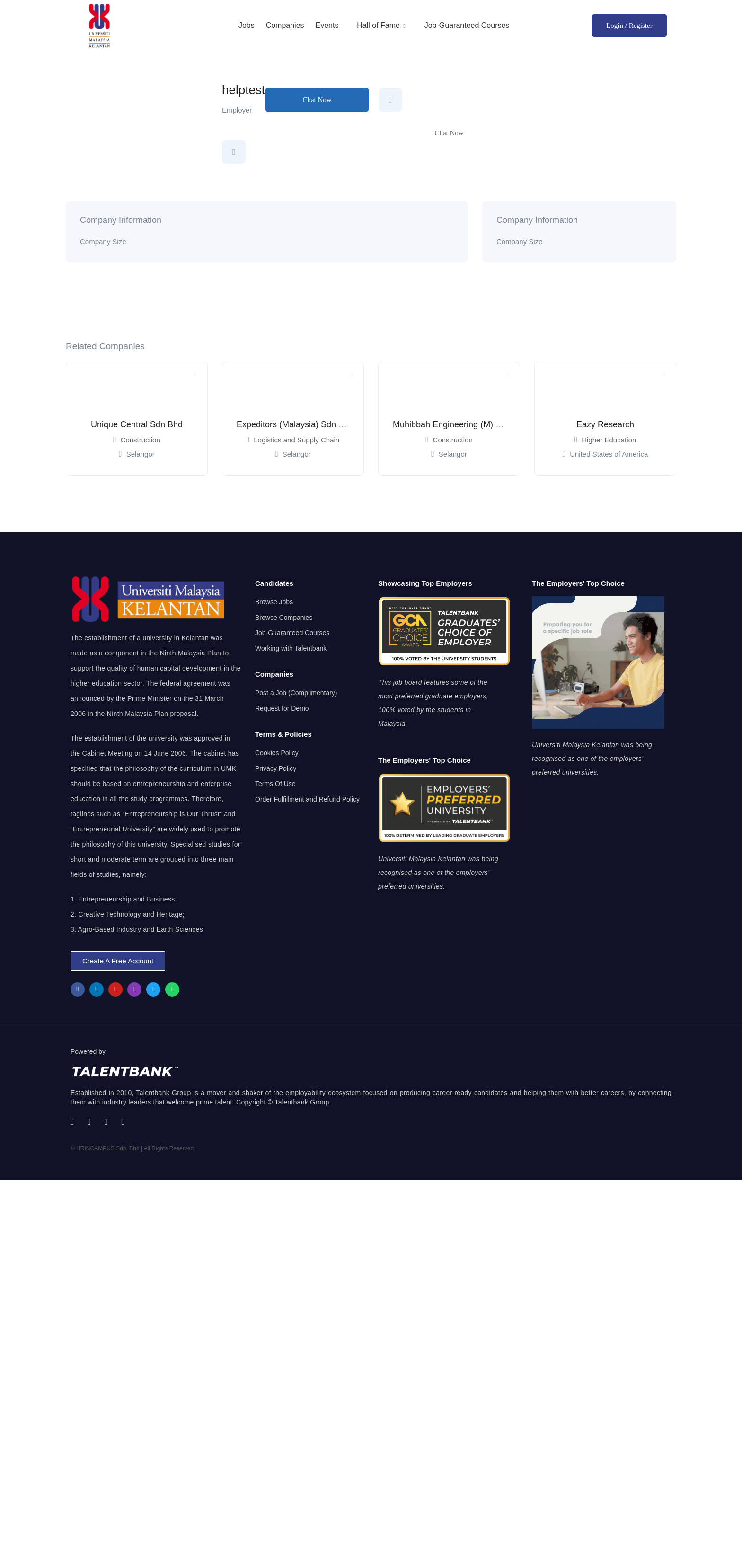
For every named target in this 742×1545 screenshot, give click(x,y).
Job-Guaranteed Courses (467, 25)
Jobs (246, 25)
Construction (140, 440)
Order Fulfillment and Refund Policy (307, 799)
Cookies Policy (277, 753)
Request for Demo (282, 708)
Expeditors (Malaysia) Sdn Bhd (295, 424)
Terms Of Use (275, 783)
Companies (285, 25)
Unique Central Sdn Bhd (137, 424)
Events (326, 25)
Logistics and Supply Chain (296, 440)
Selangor (140, 454)
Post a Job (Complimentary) (296, 693)
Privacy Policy (275, 768)
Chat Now (316, 100)
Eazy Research (605, 424)
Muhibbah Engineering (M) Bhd (452, 424)
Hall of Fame (381, 25)
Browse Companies (283, 617)
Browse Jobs (274, 602)
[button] (118, 961)
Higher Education (609, 440)
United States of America (609, 454)
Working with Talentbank (291, 648)
